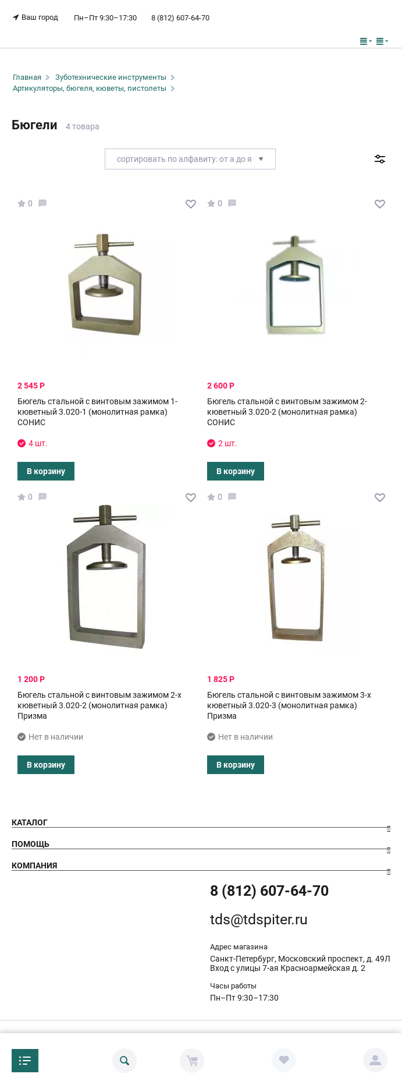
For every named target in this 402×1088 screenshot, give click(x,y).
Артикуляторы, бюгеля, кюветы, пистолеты (89, 88)
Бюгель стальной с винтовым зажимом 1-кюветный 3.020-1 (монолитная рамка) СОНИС (97, 412)
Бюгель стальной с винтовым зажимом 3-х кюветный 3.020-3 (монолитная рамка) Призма (289, 705)
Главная (27, 77)
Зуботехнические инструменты (110, 77)
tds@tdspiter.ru (259, 919)
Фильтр (379, 159)
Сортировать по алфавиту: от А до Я (190, 159)
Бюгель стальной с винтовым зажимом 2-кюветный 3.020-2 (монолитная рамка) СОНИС (287, 412)
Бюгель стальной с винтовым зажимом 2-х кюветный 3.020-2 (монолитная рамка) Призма (99, 705)
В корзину (46, 471)
